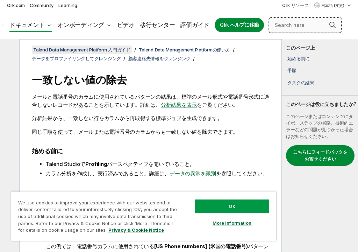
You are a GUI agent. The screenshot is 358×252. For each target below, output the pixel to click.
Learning (67, 5)
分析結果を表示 (179, 105)
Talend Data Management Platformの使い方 (184, 49)
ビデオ (126, 24)
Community (42, 5)
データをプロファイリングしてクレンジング (76, 58)
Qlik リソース (295, 5)
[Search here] (305, 25)
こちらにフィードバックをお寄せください (320, 155)
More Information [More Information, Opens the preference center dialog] (232, 223)
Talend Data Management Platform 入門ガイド (81, 49)
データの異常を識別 (193, 173)
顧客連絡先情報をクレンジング (159, 58)
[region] (143, 216)
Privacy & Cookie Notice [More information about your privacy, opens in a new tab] (136, 230)
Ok (232, 206)
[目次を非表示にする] (8, 50)
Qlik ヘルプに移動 (239, 25)
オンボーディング (80, 24)
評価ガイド (194, 24)
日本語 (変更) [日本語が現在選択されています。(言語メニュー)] (333, 5)
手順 (291, 70)
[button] (332, 24)
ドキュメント (27, 24)
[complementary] (320, 145)
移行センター (157, 24)
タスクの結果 (300, 82)
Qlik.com (16, 5)
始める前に (298, 58)
